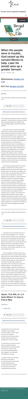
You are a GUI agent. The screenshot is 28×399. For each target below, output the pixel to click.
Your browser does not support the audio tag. (14, 106)
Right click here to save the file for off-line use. (14, 111)
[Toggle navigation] (25, 15)
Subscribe (22, 20)
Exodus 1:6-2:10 (17, 86)
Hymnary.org (4, 304)
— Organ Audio (6, 308)
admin (3, 72)
